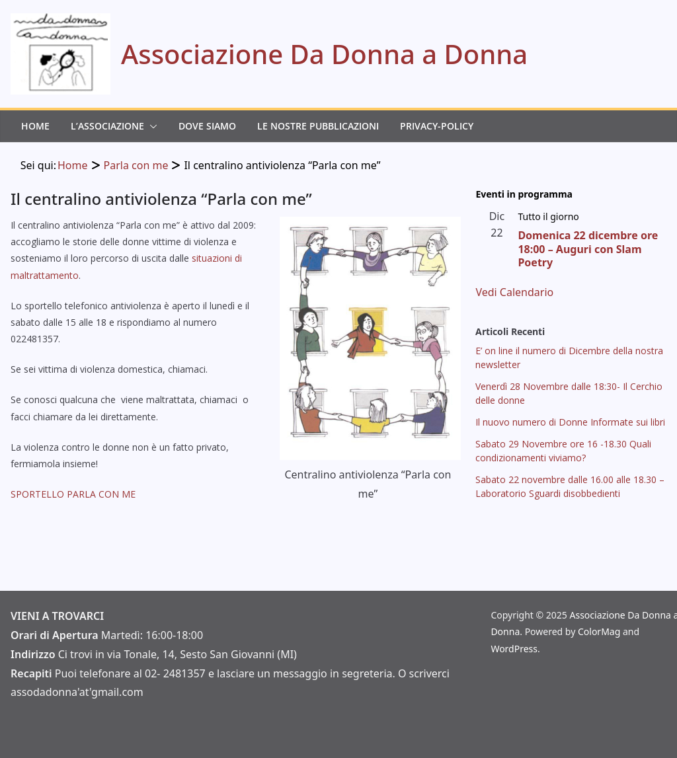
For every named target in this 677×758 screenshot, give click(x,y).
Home (35, 126)
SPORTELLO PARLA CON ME (73, 494)
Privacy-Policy (436, 126)
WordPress (514, 648)
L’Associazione (107, 126)
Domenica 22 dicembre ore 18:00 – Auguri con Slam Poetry (588, 249)
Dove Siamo (207, 126)
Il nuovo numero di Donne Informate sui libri (570, 422)
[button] (150, 126)
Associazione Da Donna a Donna (324, 54)
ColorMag (599, 631)
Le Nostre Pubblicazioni (318, 126)
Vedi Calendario (514, 292)
